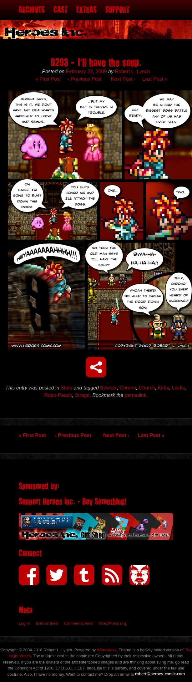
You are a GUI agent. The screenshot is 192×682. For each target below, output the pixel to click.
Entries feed (47, 623)
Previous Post (84, 79)
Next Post (123, 79)
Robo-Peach (58, 395)
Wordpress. (107, 650)
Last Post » (154, 79)
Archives (31, 9)
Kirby (163, 387)
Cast (60, 9)
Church (147, 387)
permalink (135, 395)
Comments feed (78, 623)
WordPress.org (112, 623)
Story (66, 387)
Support (117, 9)
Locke (178, 387)
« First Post (48, 79)
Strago (82, 395)
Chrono (128, 387)
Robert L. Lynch (132, 71)
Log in (24, 623)
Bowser (108, 387)
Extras (86, 9)
